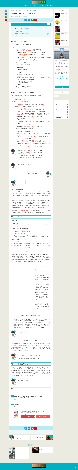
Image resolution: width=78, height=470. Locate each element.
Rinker (25, 414)
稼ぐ (31, 10)
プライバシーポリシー (41, 5)
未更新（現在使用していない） (22, 10)
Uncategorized (58, 117)
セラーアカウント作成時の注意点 (23, 28)
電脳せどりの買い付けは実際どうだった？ (25, 33)
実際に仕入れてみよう (20, 31)
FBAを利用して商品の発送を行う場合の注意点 (26, 30)
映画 (57, 114)
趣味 (34, 5)
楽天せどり (35, 10)
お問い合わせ (50, 5)
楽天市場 (28, 416)
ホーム (26, 5)
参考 (17, 35)
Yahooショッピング (43, 416)
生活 (56, 104)
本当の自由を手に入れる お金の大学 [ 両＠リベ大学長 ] (33, 411)
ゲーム (30, 5)
